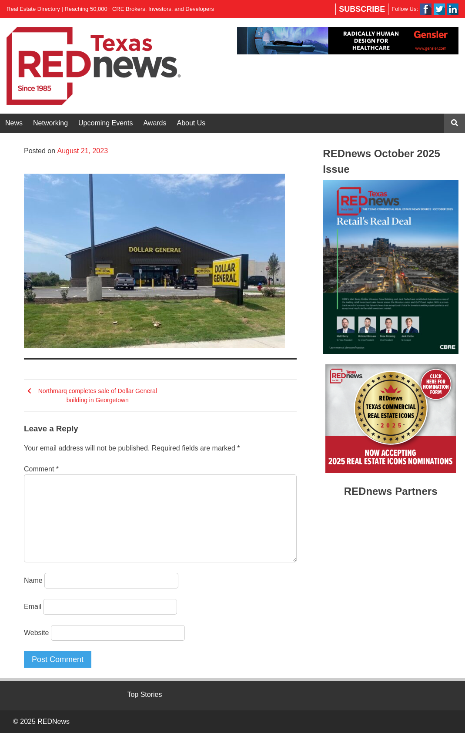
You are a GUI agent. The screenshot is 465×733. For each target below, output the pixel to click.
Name (33, 580)
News (14, 123)
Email (32, 606)
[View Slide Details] (347, 40)
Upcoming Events (105, 123)
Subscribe (362, 9)
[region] (347, 40)
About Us (191, 123)
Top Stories (144, 694)
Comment (41, 469)
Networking (50, 123)
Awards (154, 123)
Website (36, 632)
